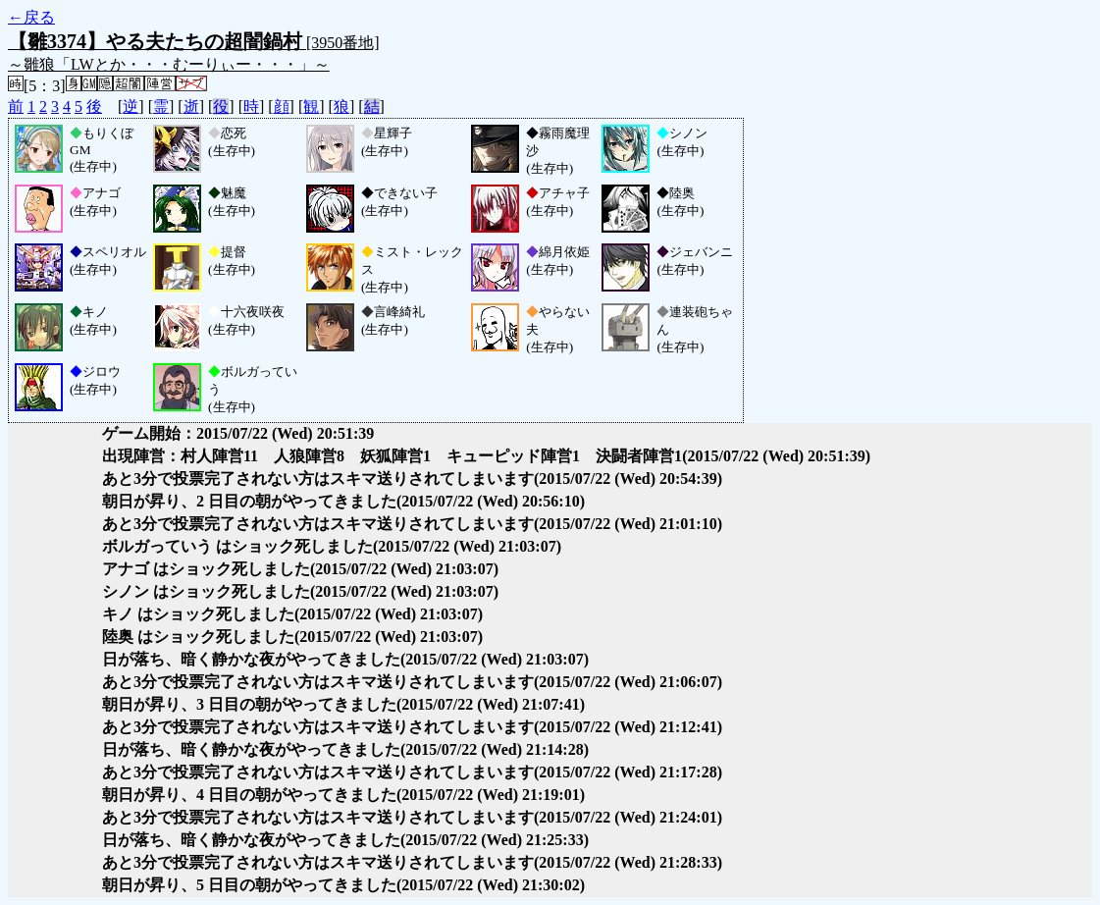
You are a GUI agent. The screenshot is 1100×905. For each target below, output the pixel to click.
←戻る (31, 17)
